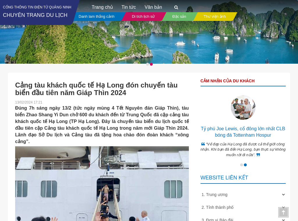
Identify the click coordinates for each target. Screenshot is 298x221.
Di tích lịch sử (143, 16)
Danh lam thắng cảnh (96, 16)
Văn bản (153, 7)
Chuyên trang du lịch (35, 15)
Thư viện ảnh (215, 16)
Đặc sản (179, 16)
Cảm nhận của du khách (228, 81)
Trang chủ (102, 7)
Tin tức (129, 7)
